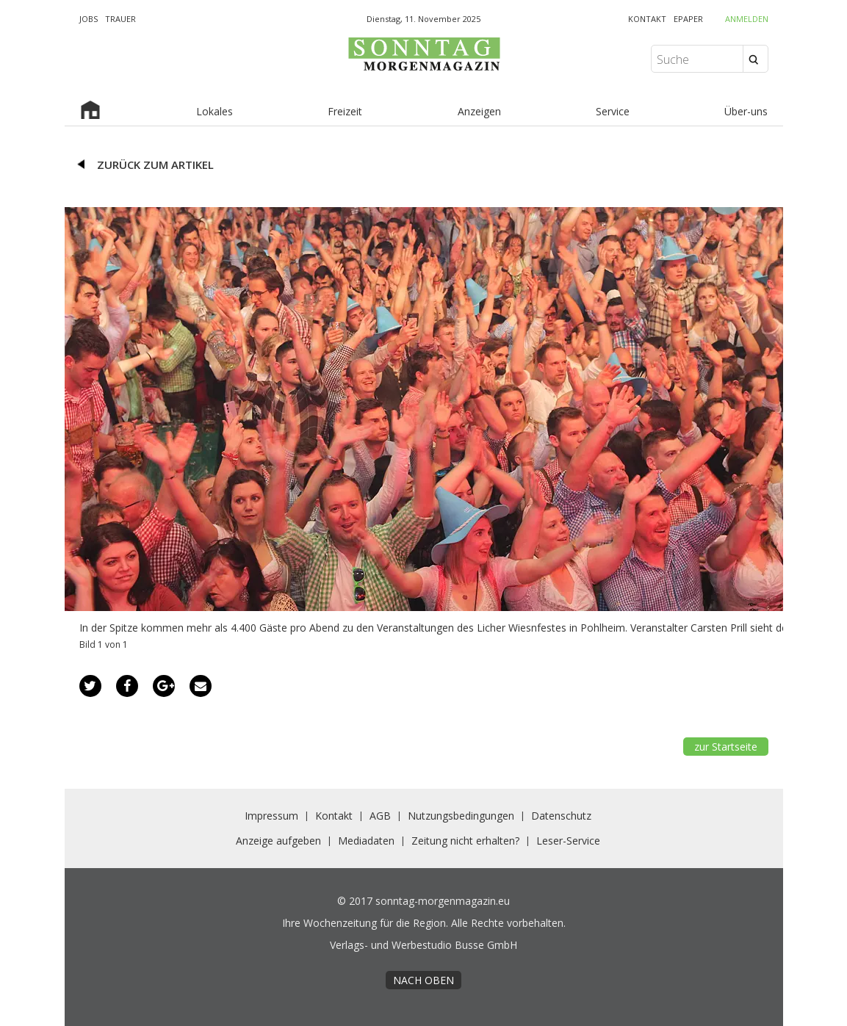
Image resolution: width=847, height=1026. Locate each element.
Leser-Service (568, 841)
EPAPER (688, 18)
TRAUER (120, 18)
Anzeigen (479, 111)
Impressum (271, 816)
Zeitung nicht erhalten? (465, 841)
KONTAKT (647, 18)
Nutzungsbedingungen (461, 816)
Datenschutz (561, 816)
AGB (380, 816)
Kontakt (334, 816)
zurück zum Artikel (155, 164)
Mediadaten (366, 841)
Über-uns (746, 111)
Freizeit (345, 111)
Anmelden (746, 18)
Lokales (214, 111)
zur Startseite (725, 747)
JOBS (88, 18)
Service (613, 111)
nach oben (423, 980)
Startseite (90, 112)
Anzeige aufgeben (278, 841)
